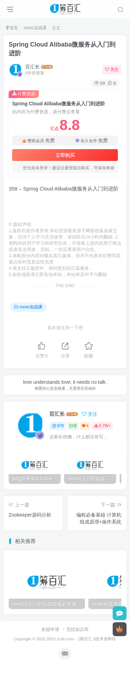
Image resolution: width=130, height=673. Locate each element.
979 (58, 425)
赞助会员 (38, 140)
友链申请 (50, 629)
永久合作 (91, 140)
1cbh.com (65, 638)
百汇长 (32, 67)
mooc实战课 (35, 27)
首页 (12, 27)
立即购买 (65, 155)
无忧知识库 (77, 629)
